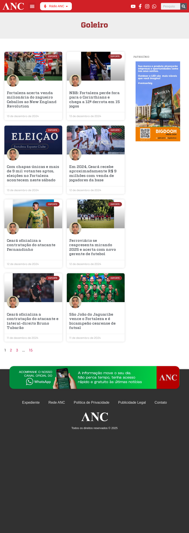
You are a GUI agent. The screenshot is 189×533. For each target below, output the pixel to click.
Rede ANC (56, 402)
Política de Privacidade (92, 402)
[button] (32, 6)
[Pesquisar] (183, 6)
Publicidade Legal (132, 402)
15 (31, 350)
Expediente (31, 402)
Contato (161, 402)
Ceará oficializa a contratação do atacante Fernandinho (31, 245)
